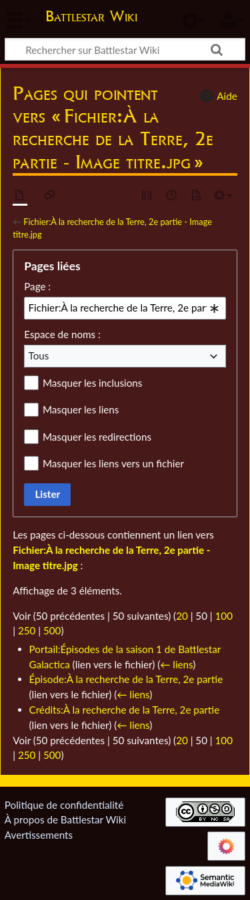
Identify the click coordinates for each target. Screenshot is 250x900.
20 (182, 616)
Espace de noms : (62, 334)
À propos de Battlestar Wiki (65, 819)
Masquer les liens (81, 409)
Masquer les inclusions (92, 383)
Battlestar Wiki (91, 17)
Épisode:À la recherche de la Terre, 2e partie (126, 679)
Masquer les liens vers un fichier (113, 463)
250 (26, 630)
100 (224, 616)
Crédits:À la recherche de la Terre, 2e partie (124, 710)
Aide (217, 96)
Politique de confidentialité (64, 805)
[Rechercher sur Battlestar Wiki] (125, 49)
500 (52, 630)
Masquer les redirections (97, 437)
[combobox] (125, 308)
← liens (176, 664)
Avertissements (39, 835)
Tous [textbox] (39, 355)
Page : (37, 286)
